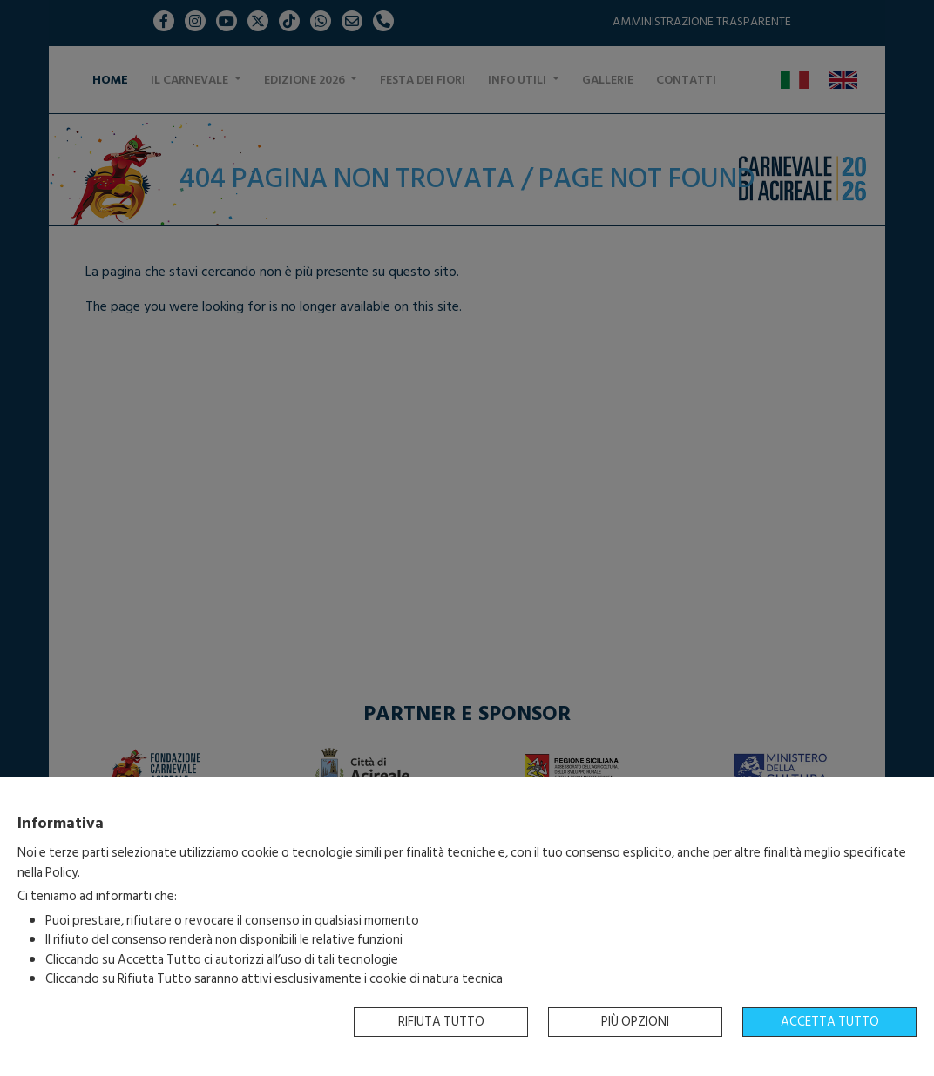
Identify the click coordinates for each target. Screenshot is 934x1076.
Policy (61, 873)
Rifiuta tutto (441, 1021)
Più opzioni (635, 1021)
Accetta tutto (830, 1021)
